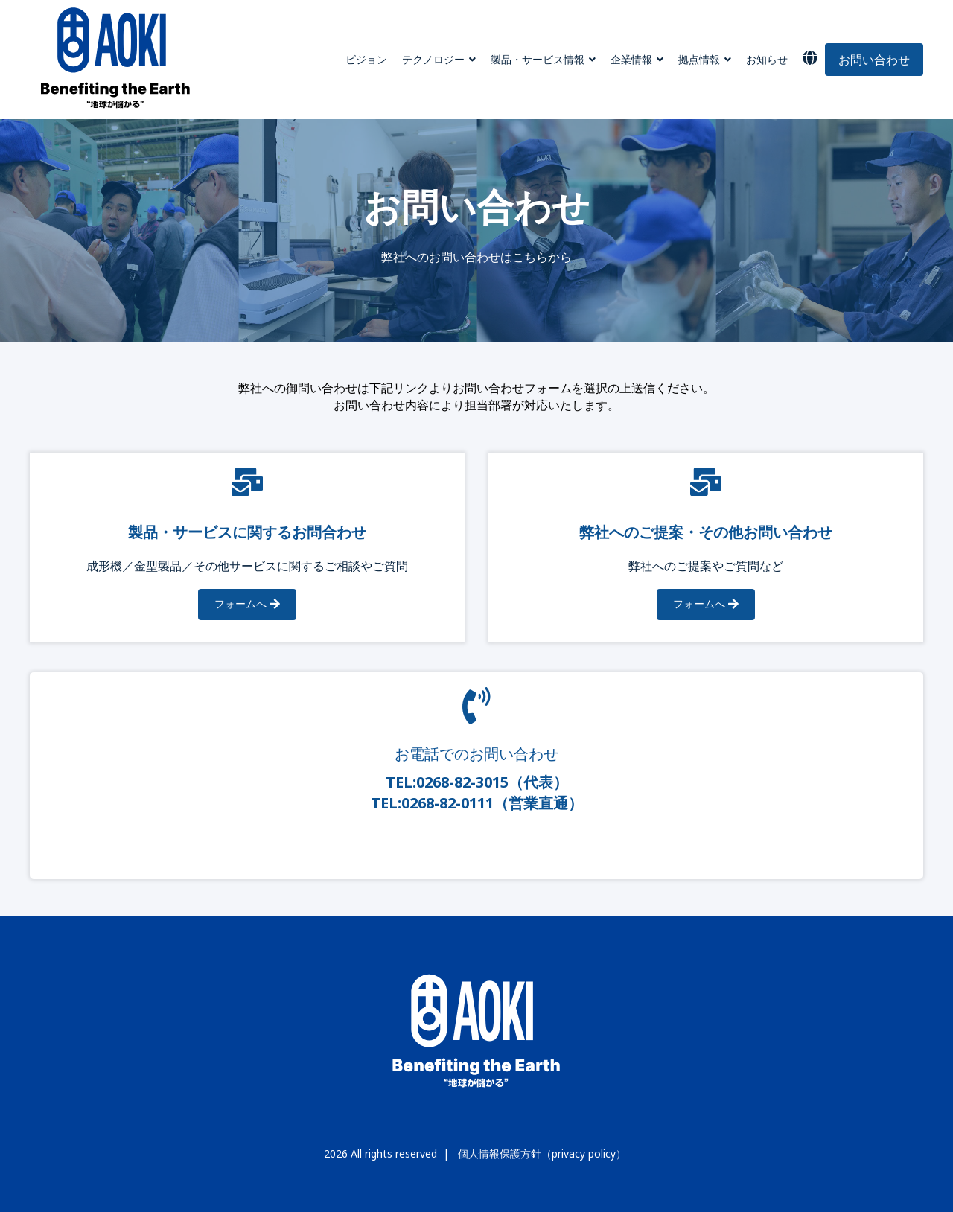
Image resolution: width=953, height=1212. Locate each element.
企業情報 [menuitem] (631, 59)
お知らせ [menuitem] (767, 59)
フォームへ (247, 604)
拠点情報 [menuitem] (699, 59)
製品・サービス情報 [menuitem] (537, 59)
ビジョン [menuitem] (366, 59)
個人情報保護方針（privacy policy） (542, 1154)
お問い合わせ (874, 59)
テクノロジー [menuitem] (433, 59)
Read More (476, 842)
